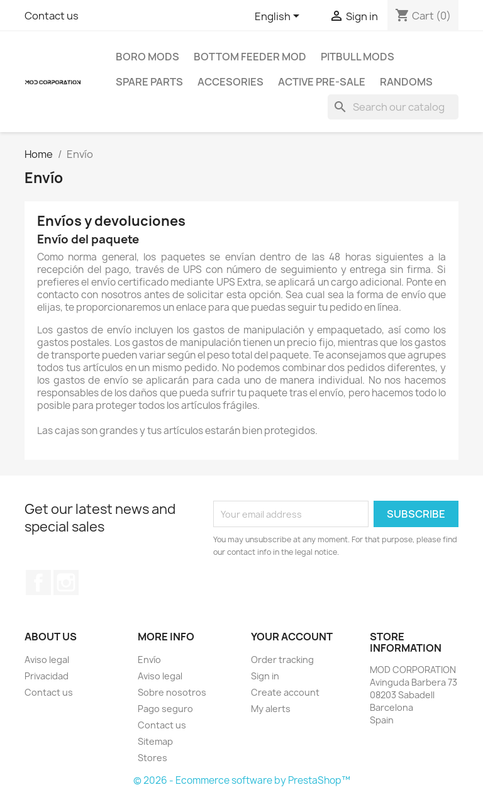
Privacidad (47, 676)
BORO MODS (147, 57)
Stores (152, 758)
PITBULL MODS (357, 57)
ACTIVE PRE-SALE (321, 82)
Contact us (52, 16)
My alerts (271, 709)
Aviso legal (47, 660)
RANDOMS (406, 82)
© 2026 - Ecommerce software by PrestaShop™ (241, 780)
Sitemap (155, 741)
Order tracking (282, 660)
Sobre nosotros (172, 692)
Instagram (66, 582)
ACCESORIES (230, 82)
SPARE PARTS (149, 82)
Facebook (38, 582)
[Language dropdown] (279, 17)
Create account (285, 692)
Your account (292, 637)
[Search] (393, 107)
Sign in (265, 676)
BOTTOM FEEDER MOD (250, 57)
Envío (149, 660)
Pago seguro (165, 709)
